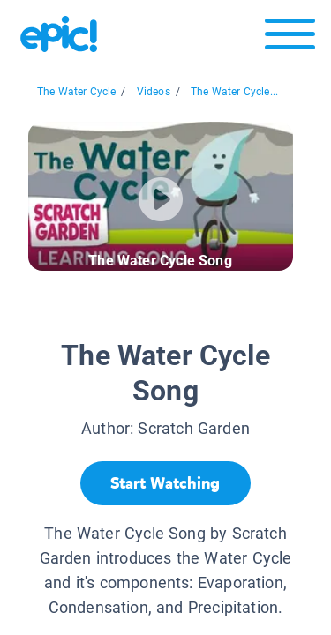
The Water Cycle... (234, 92)
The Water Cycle (77, 92)
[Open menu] (290, 38)
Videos (153, 92)
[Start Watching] (165, 483)
